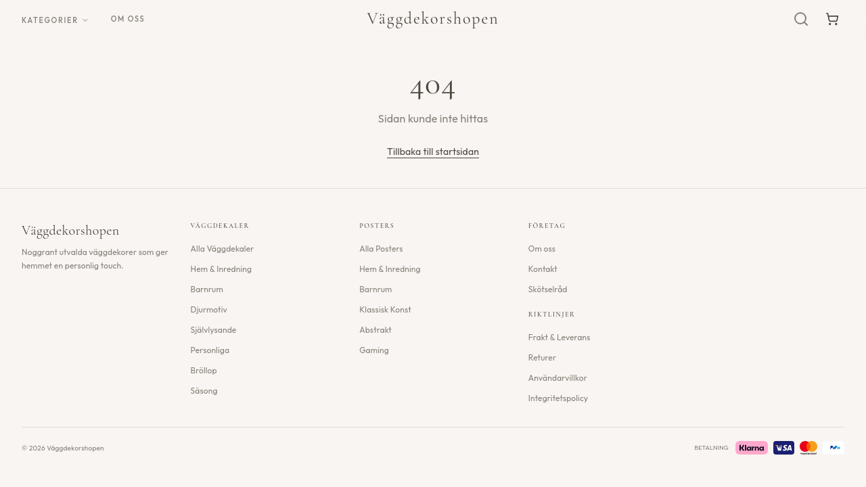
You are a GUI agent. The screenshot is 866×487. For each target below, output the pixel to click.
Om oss (128, 19)
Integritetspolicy (558, 398)
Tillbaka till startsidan (433, 151)
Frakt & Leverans (559, 337)
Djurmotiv (209, 309)
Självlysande (214, 330)
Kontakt (542, 269)
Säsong (204, 391)
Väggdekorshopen (433, 18)
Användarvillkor (557, 378)
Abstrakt (375, 330)
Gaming (374, 350)
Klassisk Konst (385, 309)
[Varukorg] (832, 19)
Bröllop (204, 370)
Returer (542, 357)
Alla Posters (381, 249)
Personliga (210, 350)
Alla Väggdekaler (222, 249)
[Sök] (801, 18)
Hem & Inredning (221, 269)
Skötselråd (548, 289)
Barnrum (207, 289)
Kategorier (55, 20)
